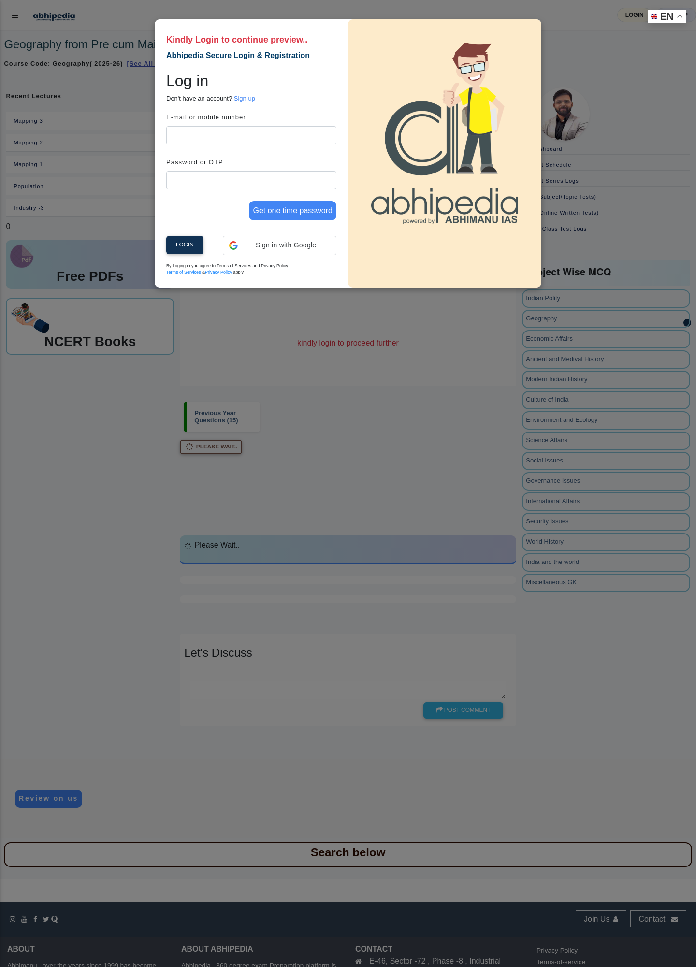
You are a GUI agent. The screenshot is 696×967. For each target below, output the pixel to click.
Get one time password (293, 210)
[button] (279, 245)
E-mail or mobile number (206, 117)
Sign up (244, 98)
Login (185, 244)
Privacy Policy (218, 272)
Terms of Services (183, 272)
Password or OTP (194, 162)
